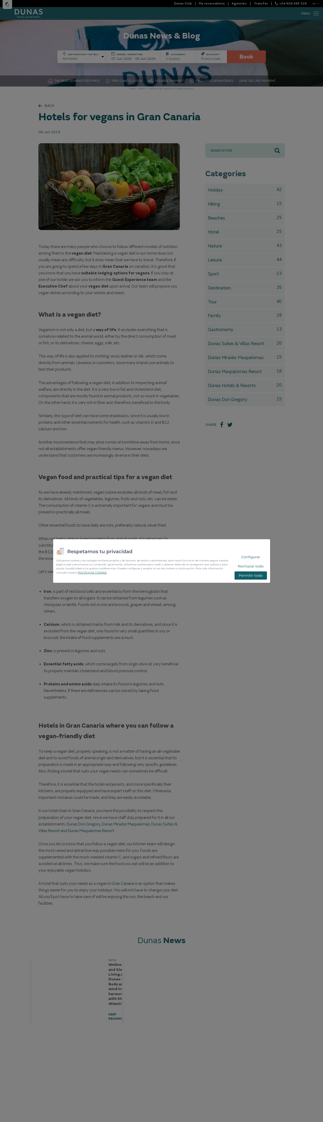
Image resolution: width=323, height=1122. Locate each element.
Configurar (250, 557)
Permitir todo (251, 575)
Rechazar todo (251, 566)
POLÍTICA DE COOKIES (92, 572)
